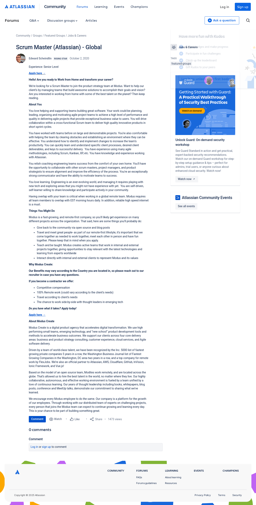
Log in (224, 7)
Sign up (242, 7)
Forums (82, 6)
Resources (171, 483)
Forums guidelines (146, 483)
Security (237, 495)
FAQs (139, 477)
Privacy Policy (203, 495)
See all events (186, 206)
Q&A (34, 20)
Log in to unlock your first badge (175, 79)
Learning (101, 6)
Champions (139, 6)
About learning (173, 477)
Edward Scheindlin (40, 58)
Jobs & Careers (77, 35)
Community (55, 6)
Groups (37, 35)
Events (119, 6)
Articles (91, 20)
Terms (221, 495)
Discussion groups (62, 20)
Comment (37, 419)
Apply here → (37, 73)
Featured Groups (55, 35)
